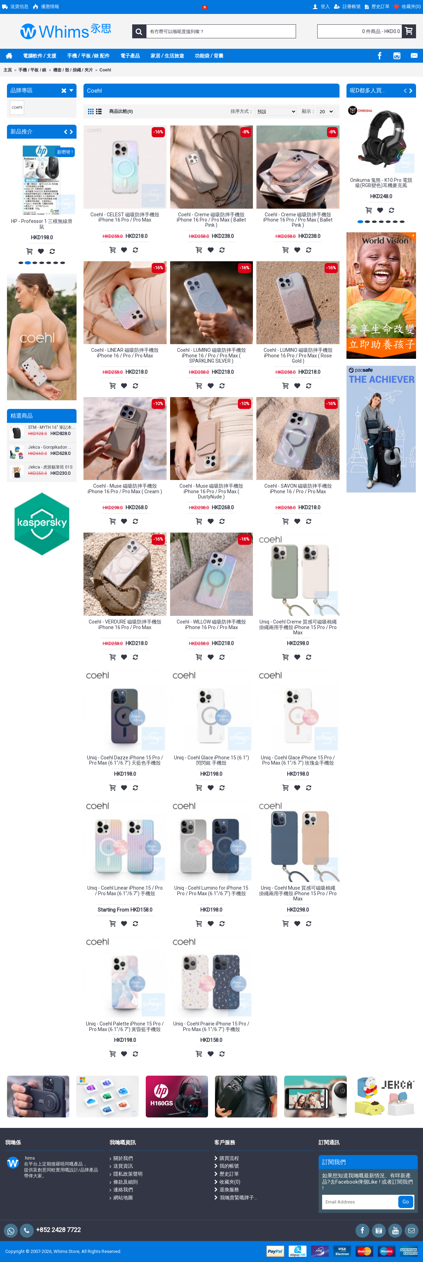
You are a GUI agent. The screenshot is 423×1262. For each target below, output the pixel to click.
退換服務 (226, 1190)
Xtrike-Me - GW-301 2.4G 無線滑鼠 (42, 223)
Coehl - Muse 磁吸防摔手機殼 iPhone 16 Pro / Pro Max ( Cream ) (125, 488)
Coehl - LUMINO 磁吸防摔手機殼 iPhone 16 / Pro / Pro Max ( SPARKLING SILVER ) (211, 355)
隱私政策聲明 (126, 1174)
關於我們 (121, 1158)
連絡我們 (121, 1190)
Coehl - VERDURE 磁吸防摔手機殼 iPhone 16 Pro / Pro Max (125, 624)
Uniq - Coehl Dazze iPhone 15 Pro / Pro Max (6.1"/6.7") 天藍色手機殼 (125, 760)
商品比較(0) (121, 111)
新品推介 (21, 131)
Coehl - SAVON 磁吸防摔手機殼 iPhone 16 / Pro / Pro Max (298, 488)
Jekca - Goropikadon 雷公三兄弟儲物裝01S (51, 447)
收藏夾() (227, 1182)
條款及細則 (124, 1182)
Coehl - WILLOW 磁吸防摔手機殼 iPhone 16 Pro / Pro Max (211, 624)
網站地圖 (121, 1198)
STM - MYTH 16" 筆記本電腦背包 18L (51, 427)
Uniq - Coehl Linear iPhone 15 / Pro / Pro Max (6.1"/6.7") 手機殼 (125, 890)
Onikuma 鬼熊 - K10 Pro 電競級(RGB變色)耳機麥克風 (381, 182)
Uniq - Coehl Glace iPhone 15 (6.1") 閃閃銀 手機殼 (211, 760)
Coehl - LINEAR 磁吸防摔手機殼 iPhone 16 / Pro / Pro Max (125, 352)
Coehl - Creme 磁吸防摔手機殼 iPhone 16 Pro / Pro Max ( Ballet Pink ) (211, 220)
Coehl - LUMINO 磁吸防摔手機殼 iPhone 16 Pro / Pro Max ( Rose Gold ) (298, 355)
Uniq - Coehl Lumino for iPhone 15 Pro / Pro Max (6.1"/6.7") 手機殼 (211, 890)
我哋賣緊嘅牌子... (235, 1198)
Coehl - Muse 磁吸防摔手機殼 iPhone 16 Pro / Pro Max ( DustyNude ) (211, 491)
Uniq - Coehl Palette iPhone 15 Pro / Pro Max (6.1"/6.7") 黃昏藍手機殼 (125, 1026)
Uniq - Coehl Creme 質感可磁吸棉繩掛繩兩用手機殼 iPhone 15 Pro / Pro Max (298, 627)
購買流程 (226, 1158)
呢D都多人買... (367, 90)
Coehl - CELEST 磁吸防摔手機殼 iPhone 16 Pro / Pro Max (124, 217)
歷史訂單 (226, 1174)
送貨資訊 (121, 1166)
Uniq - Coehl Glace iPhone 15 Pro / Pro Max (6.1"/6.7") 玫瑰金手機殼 (298, 760)
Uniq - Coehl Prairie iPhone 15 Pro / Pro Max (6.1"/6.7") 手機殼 (211, 1026)
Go (405, 1202)
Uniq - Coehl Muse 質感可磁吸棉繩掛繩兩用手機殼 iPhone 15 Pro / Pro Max (298, 893)
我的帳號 (226, 1166)
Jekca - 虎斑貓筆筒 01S (50, 467)
